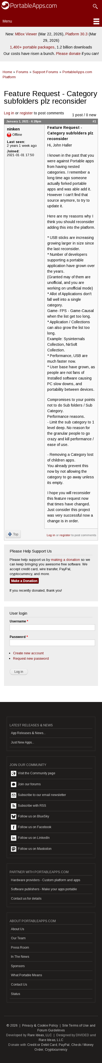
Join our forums (26, 784)
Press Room (20, 947)
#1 (94, 121)
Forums (22, 72)
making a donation (65, 560)
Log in (9, 113)
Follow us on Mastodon (31, 849)
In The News (20, 957)
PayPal (64, 1045)
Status (15, 994)
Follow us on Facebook (31, 827)
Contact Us (19, 984)
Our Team (18, 938)
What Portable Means (26, 975)
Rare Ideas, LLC (40, 1035)
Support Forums (45, 72)
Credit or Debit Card (42, 1045)
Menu (7, 21)
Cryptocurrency (56, 1049)
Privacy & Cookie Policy (40, 1025)
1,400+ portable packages (32, 47)
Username (19, 621)
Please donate (68, 53)
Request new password (31, 658)
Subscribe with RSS (28, 806)
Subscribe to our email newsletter (38, 795)
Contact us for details (26, 898)
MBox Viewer (26, 34)
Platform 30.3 (76, 34)
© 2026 (12, 1025)
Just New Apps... (22, 742)
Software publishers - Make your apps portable (44, 889)
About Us (17, 929)
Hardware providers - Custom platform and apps (45, 880)
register (26, 113)
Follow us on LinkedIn (30, 838)
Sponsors (18, 966)
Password (19, 637)
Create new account (28, 653)
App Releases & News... (28, 733)
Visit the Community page (33, 773)
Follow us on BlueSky (30, 816)
